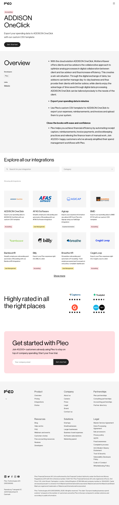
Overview (37, 395)
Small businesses (70, 426)
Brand (66, 408)
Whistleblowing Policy (102, 466)
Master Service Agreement (104, 423)
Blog (36, 423)
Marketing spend (70, 439)
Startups (67, 423)
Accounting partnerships (103, 402)
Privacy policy (99, 435)
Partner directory (100, 405)
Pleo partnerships (100, 395)
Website (7, 86)
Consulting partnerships (102, 399)
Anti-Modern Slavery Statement (101, 449)
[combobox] (88, 169)
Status (36, 405)
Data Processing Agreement (100, 427)
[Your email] (32, 362)
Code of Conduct (100, 463)
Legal (66, 405)
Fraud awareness (100, 441)
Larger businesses (70, 429)
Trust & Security (100, 454)
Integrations (39, 402)
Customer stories (41, 436)
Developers (38, 446)
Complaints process (101, 445)
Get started (61, 362)
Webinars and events (42, 433)
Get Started (12, 45)
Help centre (38, 426)
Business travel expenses (73, 433)
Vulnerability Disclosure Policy (102, 458)
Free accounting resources (44, 439)
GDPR (96, 438)
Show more (59, 275)
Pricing (37, 399)
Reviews (37, 442)
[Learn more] (16, 209)
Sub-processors (99, 432)
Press (66, 402)
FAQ (36, 429)
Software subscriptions (72, 436)
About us (67, 395)
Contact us (68, 412)
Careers (67, 399)
